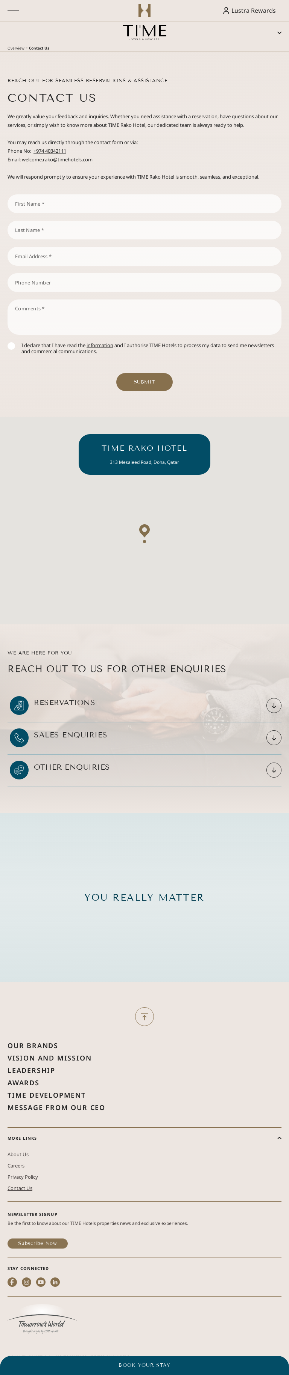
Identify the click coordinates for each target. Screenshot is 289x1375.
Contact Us (39, 48)
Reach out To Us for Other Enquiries (117, 698)
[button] (144, 555)
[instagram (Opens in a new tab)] (26, 1317)
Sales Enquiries (71, 750)
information (100, 345)
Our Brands (33, 1068)
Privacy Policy (23, 1200)
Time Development (47, 1118)
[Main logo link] (144, 32)
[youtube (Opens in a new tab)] (41, 1317)
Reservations (64, 718)
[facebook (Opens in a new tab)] (12, 1317)
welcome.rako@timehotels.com (57, 159)
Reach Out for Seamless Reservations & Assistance (87, 81)
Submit (144, 382)
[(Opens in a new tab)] (42, 1340)
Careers (16, 1188)
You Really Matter (144, 921)
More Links (22, 1161)
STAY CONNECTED (28, 1289)
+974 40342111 (49, 150)
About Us (18, 1177)
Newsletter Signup (33, 1235)
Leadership (31, 1093)
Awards (24, 1105)
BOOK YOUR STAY (144, 1365)
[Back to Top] (144, 1024)
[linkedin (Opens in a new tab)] (55, 1317)
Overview (16, 48)
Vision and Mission (49, 1081)
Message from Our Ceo (56, 1130)
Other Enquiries (72, 782)
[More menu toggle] (13, 10)
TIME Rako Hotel (144, 463)
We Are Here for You (40, 669)
